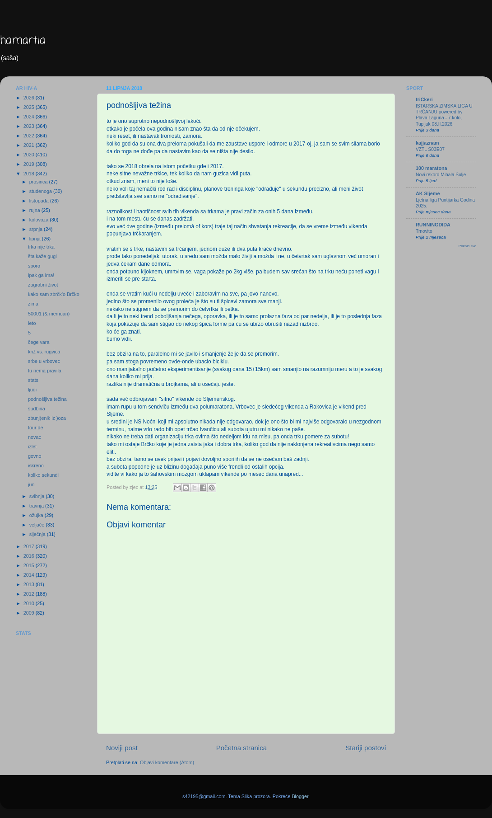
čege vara (38, 342)
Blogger (300, 796)
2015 (29, 565)
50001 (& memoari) (49, 313)
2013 (29, 584)
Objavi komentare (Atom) (167, 762)
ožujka (37, 515)
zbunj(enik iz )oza (47, 418)
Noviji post (122, 748)
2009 (29, 613)
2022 (29, 135)
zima (33, 303)
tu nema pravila (44, 370)
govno (34, 456)
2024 (29, 116)
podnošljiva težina (47, 399)
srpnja (36, 229)
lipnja (35, 238)
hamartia (23, 41)
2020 (29, 154)
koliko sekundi (43, 475)
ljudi (32, 389)
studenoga (41, 191)
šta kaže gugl (42, 256)
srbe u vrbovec (44, 361)
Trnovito (424, 231)
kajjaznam (427, 143)
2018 (29, 173)
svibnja (37, 496)
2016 (29, 556)
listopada (39, 200)
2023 (29, 126)
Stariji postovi (365, 748)
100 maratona (431, 168)
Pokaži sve (467, 246)
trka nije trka (41, 246)
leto (32, 323)
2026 (29, 97)
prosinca (39, 181)
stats (33, 380)
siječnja (38, 534)
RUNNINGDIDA (433, 224)
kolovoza (39, 219)
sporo (34, 265)
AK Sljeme (428, 193)
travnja (37, 505)
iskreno (36, 465)
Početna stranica (241, 748)
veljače (37, 524)
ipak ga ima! (41, 275)
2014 (29, 575)
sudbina (36, 408)
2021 (29, 145)
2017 (29, 546)
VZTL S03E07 (430, 149)
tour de (35, 427)
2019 (29, 164)
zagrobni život (43, 284)
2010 (29, 603)
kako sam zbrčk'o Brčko (53, 294)
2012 (29, 594)
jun (31, 484)
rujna (35, 210)
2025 (29, 107)
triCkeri (424, 99)
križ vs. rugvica (44, 351)
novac (34, 437)
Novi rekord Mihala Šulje (441, 174)
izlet (32, 446)
